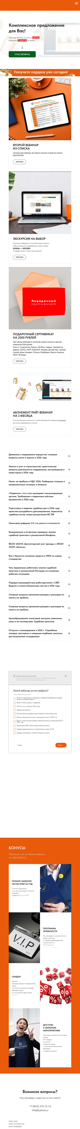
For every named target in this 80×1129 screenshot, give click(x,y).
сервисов (15, 950)
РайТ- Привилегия (48, 917)
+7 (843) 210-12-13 (40, 1028)
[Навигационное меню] (76, 3)
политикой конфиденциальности (38, 679)
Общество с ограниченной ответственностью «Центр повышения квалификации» (30, 1120)
